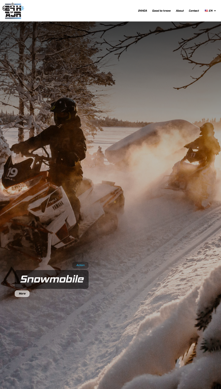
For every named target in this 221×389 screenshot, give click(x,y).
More (22, 293)
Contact (194, 10)
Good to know (161, 10)
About (180, 10)
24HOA (142, 10)
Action (80, 265)
